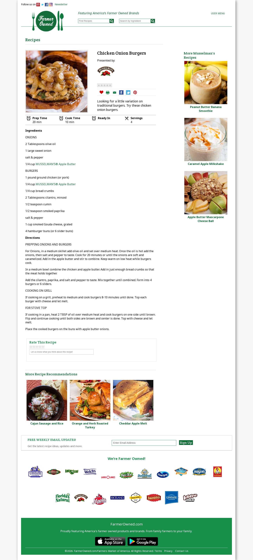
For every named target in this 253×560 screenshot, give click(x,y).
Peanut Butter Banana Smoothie (206, 109)
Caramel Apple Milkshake (206, 164)
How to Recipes (142, 39)
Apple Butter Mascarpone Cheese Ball (206, 219)
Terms (158, 551)
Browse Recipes (86, 39)
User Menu (218, 13)
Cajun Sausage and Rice (46, 423)
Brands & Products (177, 39)
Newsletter (61, 4)
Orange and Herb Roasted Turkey (90, 425)
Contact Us (181, 551)
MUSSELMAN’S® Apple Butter (56, 164)
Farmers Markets (212, 39)
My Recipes (114, 39)
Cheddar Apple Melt (133, 423)
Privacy (168, 551)
